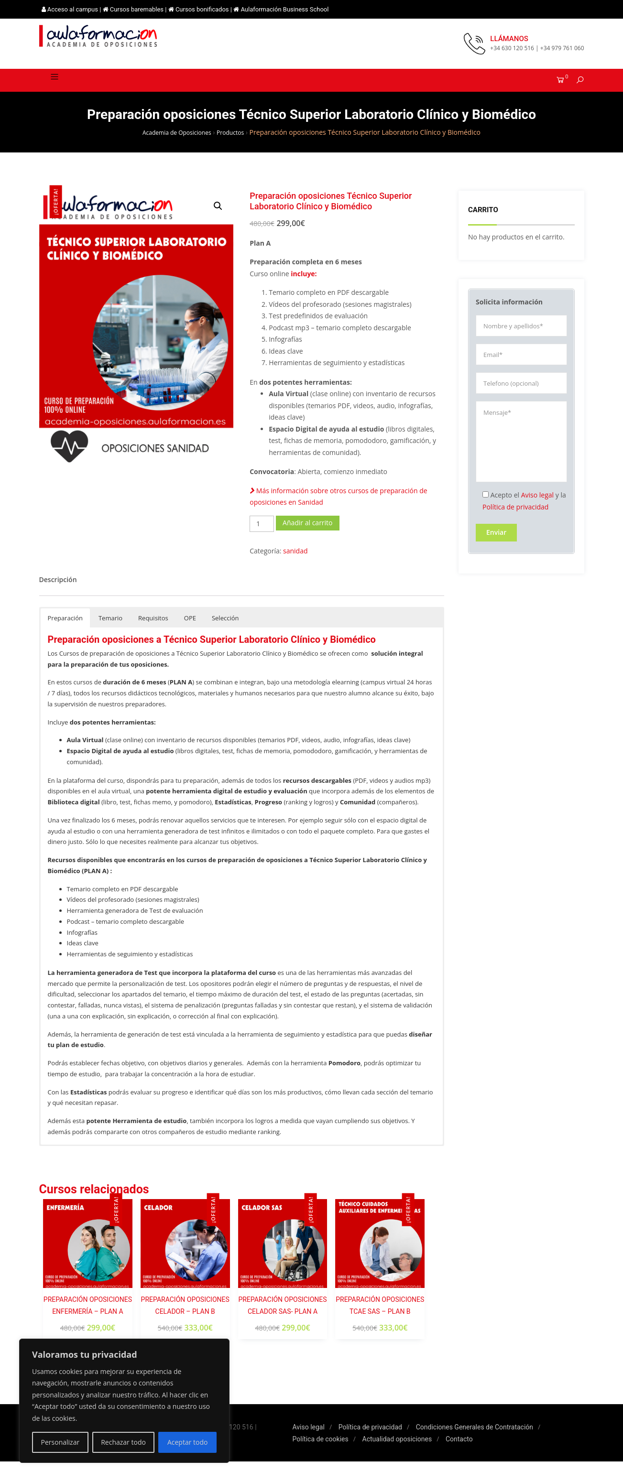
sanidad (295, 571)
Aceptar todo (187, 1442)
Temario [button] (110, 638)
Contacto (459, 1459)
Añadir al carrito (308, 543)
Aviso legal (537, 507)
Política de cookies (321, 1459)
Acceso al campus (72, 9)
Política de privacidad (515, 519)
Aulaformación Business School (284, 9)
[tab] (58, 600)
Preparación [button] (65, 638)
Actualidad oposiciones (397, 1459)
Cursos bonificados (202, 9)
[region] (124, 1401)
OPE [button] (190, 638)
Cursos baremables (137, 9)
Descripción (58, 600)
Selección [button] (225, 638)
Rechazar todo (123, 1442)
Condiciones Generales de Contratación (474, 1447)
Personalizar (60, 1442)
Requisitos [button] (153, 638)
